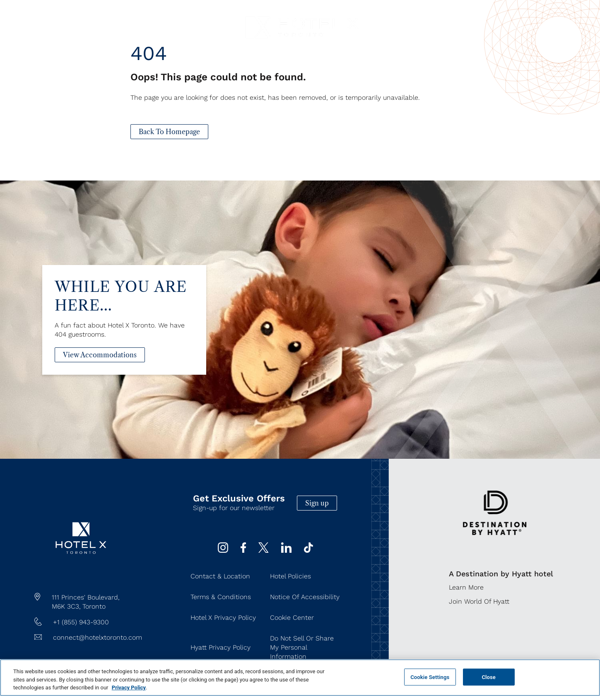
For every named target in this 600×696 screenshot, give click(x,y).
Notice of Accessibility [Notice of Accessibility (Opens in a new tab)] (305, 597)
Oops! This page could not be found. (218, 77)
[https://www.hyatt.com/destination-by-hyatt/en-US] (494, 543)
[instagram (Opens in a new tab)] (223, 550)
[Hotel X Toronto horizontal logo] (302, 41)
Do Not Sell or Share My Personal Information (302, 647)
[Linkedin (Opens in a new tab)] (286, 550)
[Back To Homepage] (169, 131)
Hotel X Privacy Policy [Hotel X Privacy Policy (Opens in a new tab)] (223, 617)
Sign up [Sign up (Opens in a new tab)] (317, 503)
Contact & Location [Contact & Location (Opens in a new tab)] (220, 576)
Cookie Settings (429, 677)
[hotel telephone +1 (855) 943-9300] (88, 622)
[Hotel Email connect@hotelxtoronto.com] (88, 637)
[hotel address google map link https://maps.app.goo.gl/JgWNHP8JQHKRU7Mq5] (88, 602)
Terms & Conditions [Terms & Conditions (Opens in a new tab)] (220, 597)
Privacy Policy (129, 687)
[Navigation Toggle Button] (35, 27)
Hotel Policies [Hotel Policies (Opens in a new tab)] (290, 576)
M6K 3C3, (66, 606)
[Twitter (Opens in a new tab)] (263, 550)
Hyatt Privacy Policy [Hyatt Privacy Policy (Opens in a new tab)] (220, 647)
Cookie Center (292, 617)
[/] (81, 571)
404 (148, 53)
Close (489, 677)
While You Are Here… (121, 311)
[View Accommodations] (100, 370)
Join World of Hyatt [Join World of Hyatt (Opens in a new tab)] (479, 601)
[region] (300, 677)
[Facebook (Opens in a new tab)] (243, 550)
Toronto (94, 606)
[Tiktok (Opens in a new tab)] (308, 550)
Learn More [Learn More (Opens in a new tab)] (466, 587)
